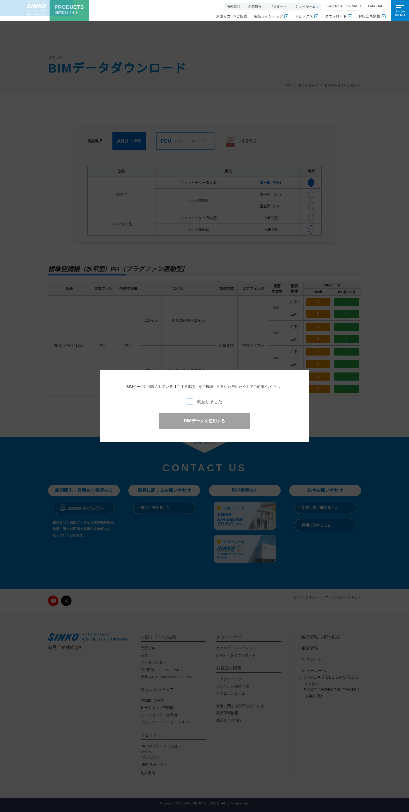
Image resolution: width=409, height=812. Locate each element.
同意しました (204, 402)
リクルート (278, 6)
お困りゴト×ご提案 (231, 16)
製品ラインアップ (271, 16)
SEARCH (353, 6)
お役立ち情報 (372, 16)
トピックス (306, 16)
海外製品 (233, 6)
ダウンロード (338, 16)
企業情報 (255, 6)
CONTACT (334, 6)
